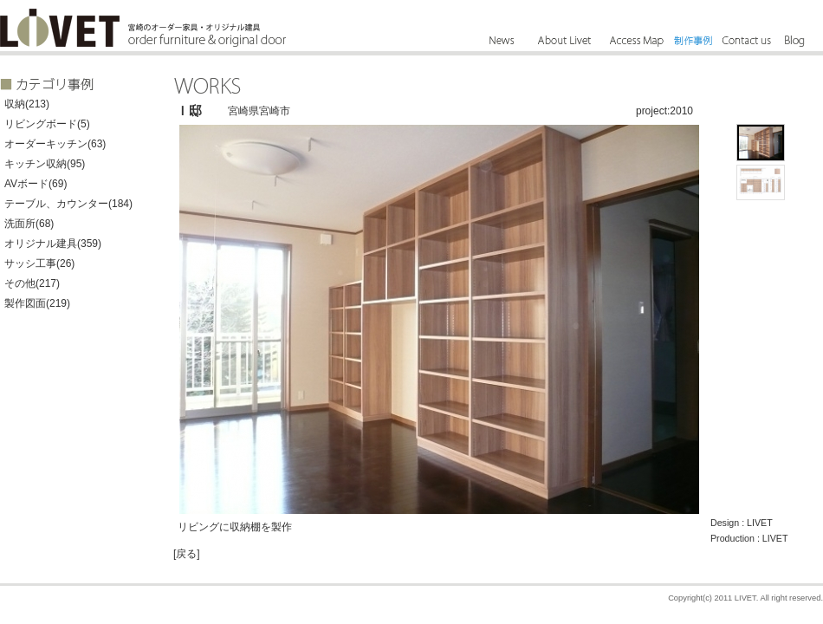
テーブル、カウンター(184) (68, 204)
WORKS (207, 85)
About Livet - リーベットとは (565, 41)
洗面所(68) (29, 224)
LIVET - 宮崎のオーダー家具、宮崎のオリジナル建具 (60, 28)
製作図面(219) (37, 303)
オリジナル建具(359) (52, 243)
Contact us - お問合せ (745, 41)
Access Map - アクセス (636, 41)
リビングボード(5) (47, 124)
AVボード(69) (35, 184)
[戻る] (186, 554)
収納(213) (26, 104)
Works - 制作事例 (693, 41)
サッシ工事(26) (39, 263)
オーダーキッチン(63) (55, 144)
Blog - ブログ (791, 41)
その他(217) (32, 283)
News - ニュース (502, 41)
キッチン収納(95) (44, 164)
